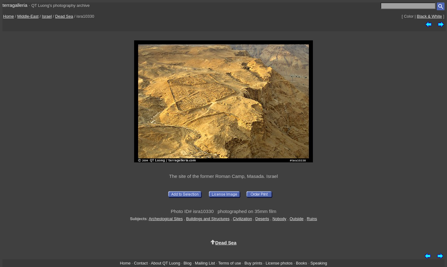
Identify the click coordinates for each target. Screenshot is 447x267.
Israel (47, 16)
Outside (296, 218)
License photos (279, 263)
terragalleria (14, 5)
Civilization (242, 218)
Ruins (312, 218)
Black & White (429, 16)
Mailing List (205, 263)
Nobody (280, 218)
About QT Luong (165, 263)
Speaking (318, 263)
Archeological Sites (166, 218)
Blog (187, 263)
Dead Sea (64, 16)
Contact (140, 263)
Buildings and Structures (207, 218)
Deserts (262, 218)
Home (8, 16)
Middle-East (28, 16)
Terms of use (229, 263)
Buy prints (253, 263)
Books (301, 263)
